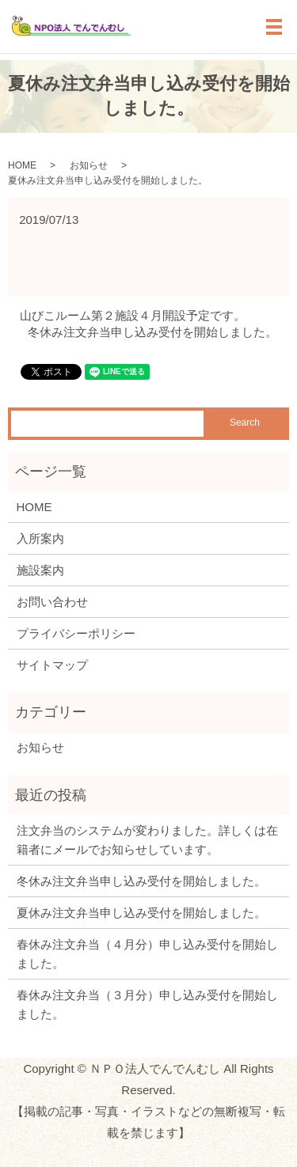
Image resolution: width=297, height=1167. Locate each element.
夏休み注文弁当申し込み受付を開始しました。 (141, 912)
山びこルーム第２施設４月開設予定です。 (133, 315)
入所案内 (40, 538)
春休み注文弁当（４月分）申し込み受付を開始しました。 (147, 954)
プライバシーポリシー (76, 633)
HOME (22, 165)
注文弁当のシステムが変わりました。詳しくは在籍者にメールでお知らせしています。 (147, 840)
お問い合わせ (52, 601)
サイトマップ (52, 665)
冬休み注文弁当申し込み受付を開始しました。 (152, 332)
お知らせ (89, 165)
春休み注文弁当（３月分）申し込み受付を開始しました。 (147, 1004)
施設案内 (40, 570)
